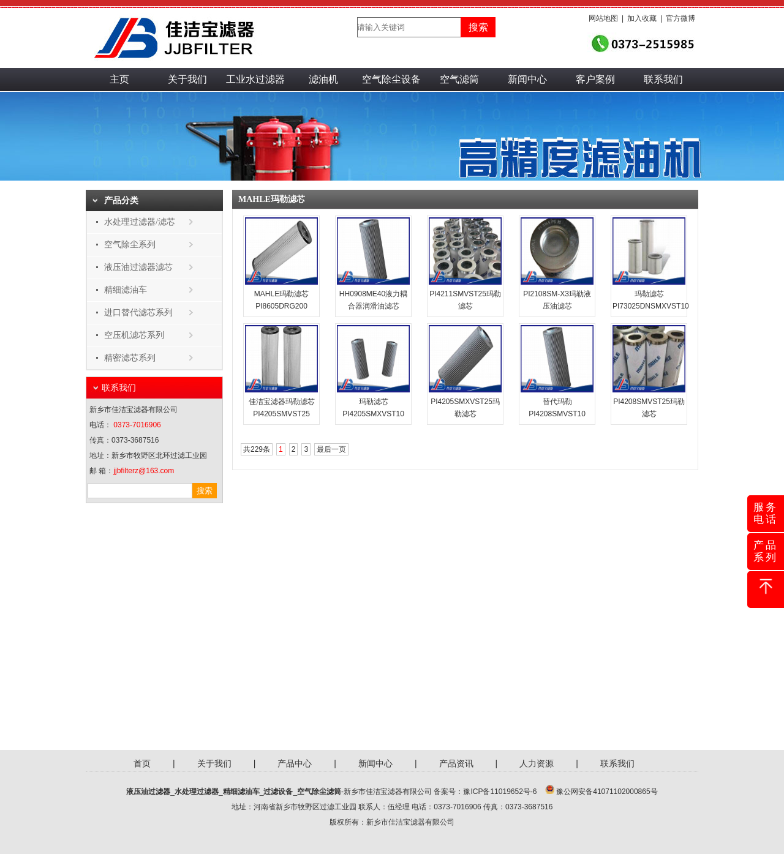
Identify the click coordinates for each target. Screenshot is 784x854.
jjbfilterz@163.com (143, 470)
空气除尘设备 (391, 79)
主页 (119, 79)
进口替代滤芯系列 (138, 312)
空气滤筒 (459, 79)
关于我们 (187, 79)
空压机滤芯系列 (134, 335)
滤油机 (323, 79)
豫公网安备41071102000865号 (606, 791)
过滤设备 (278, 791)
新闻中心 (527, 79)
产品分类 (121, 200)
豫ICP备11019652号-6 (500, 791)
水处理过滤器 (197, 791)
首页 (142, 763)
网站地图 (603, 18)
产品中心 (294, 763)
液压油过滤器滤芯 (138, 267)
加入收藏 (642, 18)
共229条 (256, 449)
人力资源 (536, 763)
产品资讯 (456, 763)
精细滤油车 (125, 289)
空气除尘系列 (130, 244)
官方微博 (680, 18)
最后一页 (331, 449)
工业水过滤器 (255, 79)
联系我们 (663, 79)
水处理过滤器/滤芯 (139, 222)
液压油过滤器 (148, 791)
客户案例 (595, 79)
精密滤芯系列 (130, 357)
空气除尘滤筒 (319, 791)
